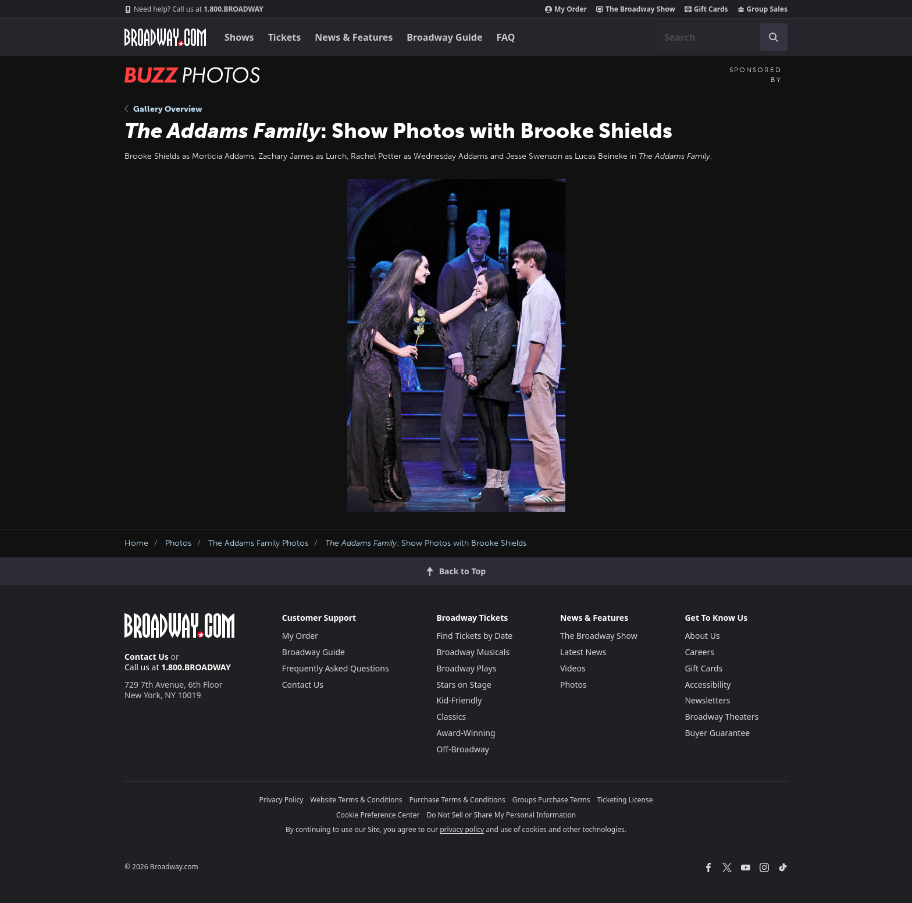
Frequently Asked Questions (335, 668)
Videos (573, 668)
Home (136, 543)
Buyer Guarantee (717, 732)
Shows (239, 37)
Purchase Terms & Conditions (457, 800)
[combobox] (721, 37)
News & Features (354, 37)
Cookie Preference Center (378, 815)
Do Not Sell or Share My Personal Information (501, 815)
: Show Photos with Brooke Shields (425, 543)
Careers (699, 651)
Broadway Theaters (721, 716)
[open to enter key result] (774, 37)
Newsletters (707, 700)
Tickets (284, 37)
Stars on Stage (463, 684)
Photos (178, 543)
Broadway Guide (444, 37)
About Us (702, 635)
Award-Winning (465, 732)
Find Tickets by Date (474, 635)
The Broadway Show (635, 9)
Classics (451, 716)
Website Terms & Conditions (356, 800)
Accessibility (708, 684)
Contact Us (146, 656)
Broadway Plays (466, 668)
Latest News (583, 651)
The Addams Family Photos (258, 543)
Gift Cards (706, 9)
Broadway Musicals (473, 651)
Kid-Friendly (459, 700)
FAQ (506, 37)
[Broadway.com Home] (165, 37)
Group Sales (763, 9)
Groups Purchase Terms (551, 800)
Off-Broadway (462, 749)
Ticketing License (625, 800)
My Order (566, 9)
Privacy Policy (281, 800)
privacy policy (462, 829)
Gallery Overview (163, 109)
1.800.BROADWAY (193, 9)
